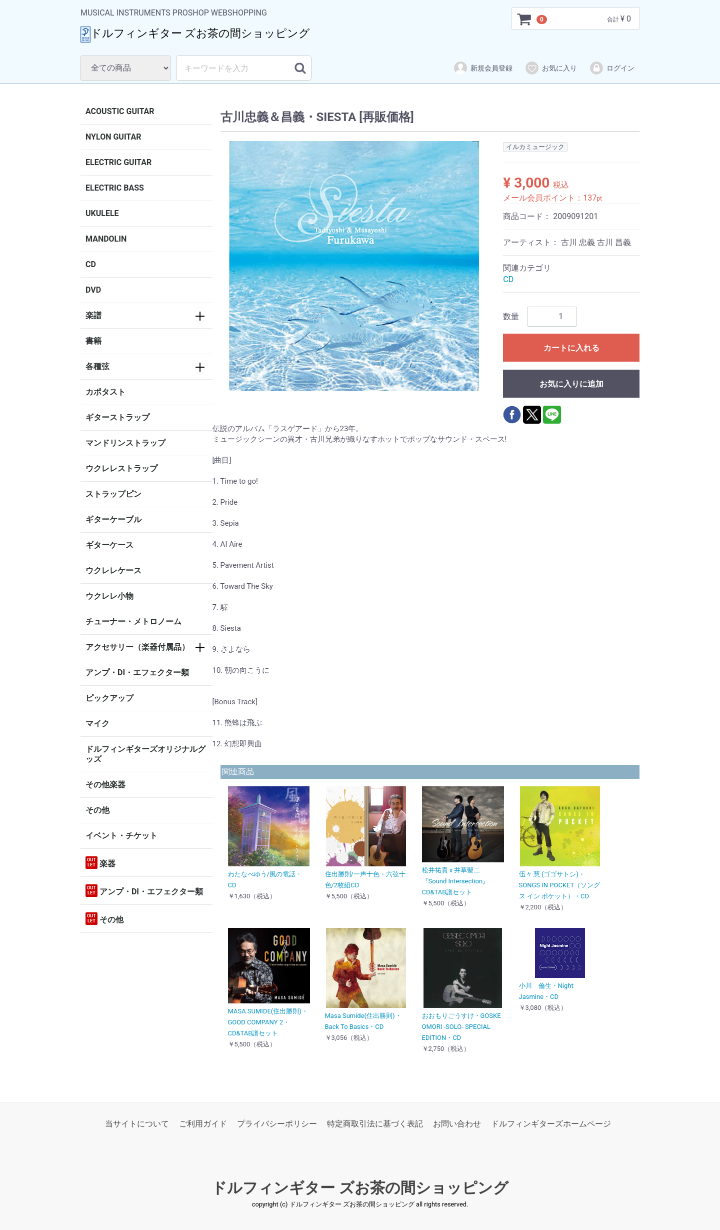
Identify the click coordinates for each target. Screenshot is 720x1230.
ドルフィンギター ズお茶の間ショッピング (360, 1188)
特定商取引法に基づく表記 (375, 1123)
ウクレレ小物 (110, 596)
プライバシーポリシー (277, 1123)
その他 (98, 810)
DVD (93, 290)
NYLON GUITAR (113, 137)
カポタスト (106, 392)
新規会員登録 (482, 68)
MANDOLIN (106, 239)
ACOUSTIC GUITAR (120, 111)
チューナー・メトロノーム (134, 621)
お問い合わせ (457, 1123)
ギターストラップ (118, 417)
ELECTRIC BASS (115, 188)
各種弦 (98, 366)
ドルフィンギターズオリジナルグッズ (146, 754)
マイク (98, 723)
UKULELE (102, 213)
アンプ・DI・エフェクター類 (137, 672)
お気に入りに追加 (572, 384)
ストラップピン (114, 494)
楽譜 (94, 315)
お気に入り (550, 68)
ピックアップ (110, 698)
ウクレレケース (114, 570)
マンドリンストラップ (126, 443)
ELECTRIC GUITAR (119, 162)
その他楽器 (106, 784)
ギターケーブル (114, 519)
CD (91, 264)
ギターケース (110, 545)
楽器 (101, 862)
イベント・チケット (122, 835)
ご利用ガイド (203, 1123)
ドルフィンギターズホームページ (551, 1123)
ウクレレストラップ (122, 468)
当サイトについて (137, 1123)
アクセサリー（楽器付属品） (138, 647)
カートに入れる (572, 348)
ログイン (611, 68)
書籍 (94, 341)
